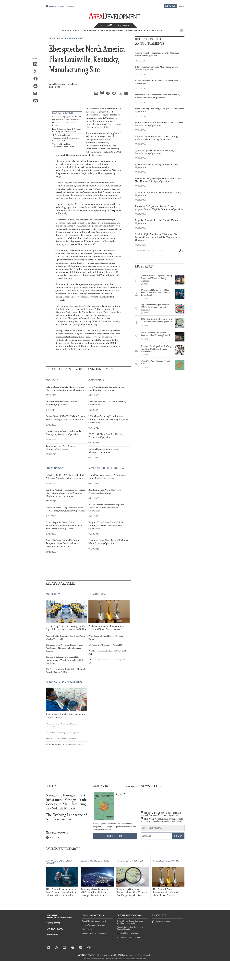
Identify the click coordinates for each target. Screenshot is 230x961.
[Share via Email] (36, 101)
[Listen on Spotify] (67, 837)
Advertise (70, 7)
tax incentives (89, 266)
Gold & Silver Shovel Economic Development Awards (130, 922)
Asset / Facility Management (94, 921)
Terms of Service (136, 958)
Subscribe (170, 6)
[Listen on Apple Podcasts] (67, 833)
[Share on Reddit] (36, 86)
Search (123, 25)
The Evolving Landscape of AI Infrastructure (66, 817)
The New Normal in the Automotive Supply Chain (63, 145)
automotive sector (77, 219)
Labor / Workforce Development (95, 925)
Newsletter (54, 923)
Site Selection (88, 929)
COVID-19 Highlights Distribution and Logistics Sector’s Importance (67, 117)
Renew (181, 7)
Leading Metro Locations (127, 933)
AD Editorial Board (153, 30)
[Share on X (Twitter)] (36, 71)
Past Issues (131, 786)
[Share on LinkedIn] (36, 64)
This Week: (162, 820)
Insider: (161, 814)
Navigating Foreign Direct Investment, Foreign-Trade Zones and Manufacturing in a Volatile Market (66, 802)
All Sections (181, 30)
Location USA (54, 468)
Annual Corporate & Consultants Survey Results (130, 928)
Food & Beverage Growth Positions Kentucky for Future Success (66, 130)
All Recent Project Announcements (151, 251)
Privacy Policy (123, 958)
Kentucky (101, 124)
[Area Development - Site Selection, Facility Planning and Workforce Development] (115, 16)
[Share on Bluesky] (36, 94)
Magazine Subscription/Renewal (59, 916)
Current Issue (55, 929)
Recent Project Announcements (66, 38)
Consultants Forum (56, 7)
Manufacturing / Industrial (106, 468)
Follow (106, 25)
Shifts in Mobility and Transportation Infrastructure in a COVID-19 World (66, 138)
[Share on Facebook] (36, 79)
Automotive (96, 380)
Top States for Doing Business (129, 937)
